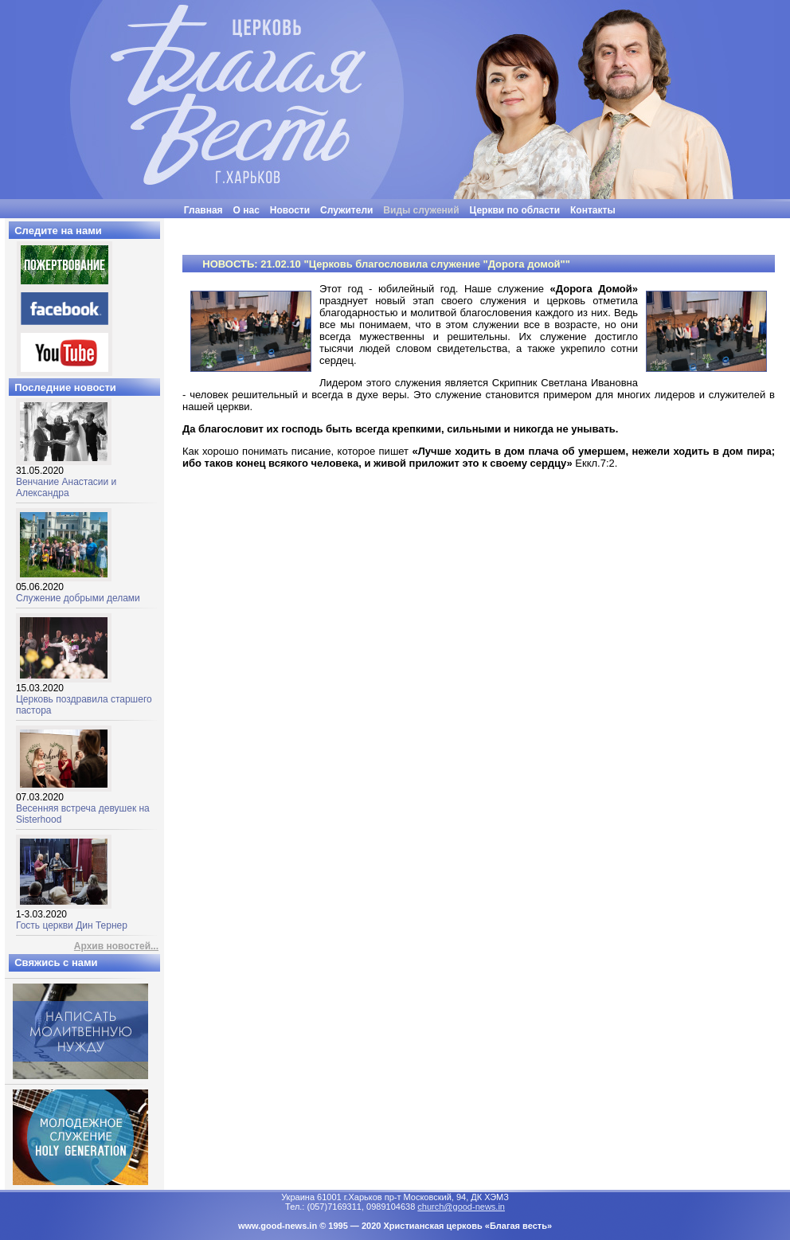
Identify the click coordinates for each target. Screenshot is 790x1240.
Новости (290, 210)
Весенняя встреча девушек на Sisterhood (83, 804)
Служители (346, 210)
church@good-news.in (461, 1206)
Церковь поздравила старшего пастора (84, 695)
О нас (246, 210)
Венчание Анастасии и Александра (66, 477)
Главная (203, 210)
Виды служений (421, 210)
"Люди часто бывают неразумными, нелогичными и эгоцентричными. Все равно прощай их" (435, 224)
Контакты (593, 210)
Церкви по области (515, 210)
